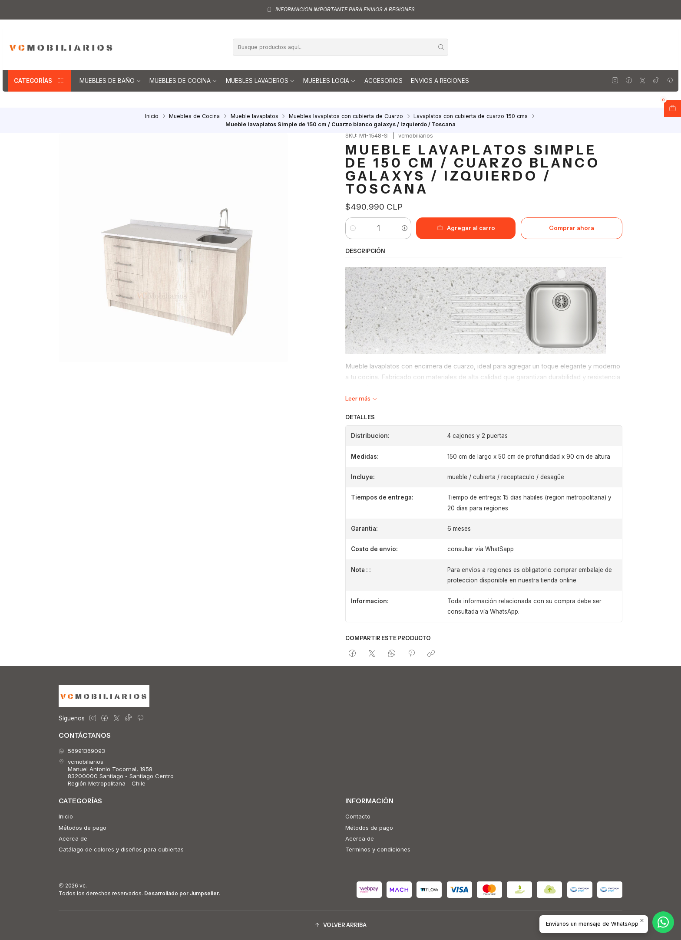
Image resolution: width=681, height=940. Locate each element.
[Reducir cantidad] (352, 228)
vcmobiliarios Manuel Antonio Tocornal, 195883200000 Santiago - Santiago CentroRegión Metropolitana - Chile (116, 772)
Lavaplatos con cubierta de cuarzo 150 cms (470, 116)
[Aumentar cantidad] (404, 228)
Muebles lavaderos (260, 80)
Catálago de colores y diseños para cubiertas (121, 849)
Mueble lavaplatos (254, 116)
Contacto (357, 816)
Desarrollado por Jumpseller (181, 893)
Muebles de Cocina (183, 80)
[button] (340, 925)
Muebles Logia (329, 80)
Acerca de (73, 838)
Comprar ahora (571, 227)
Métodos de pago (82, 827)
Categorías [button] (39, 81)
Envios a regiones (440, 80)
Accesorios (383, 80)
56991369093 (82, 750)
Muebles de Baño (110, 80)
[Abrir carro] (672, 108)
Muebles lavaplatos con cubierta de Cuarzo (346, 116)
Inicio (152, 116)
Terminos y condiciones (377, 849)
